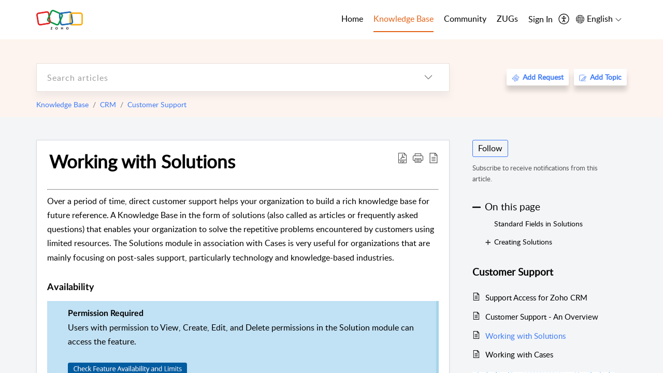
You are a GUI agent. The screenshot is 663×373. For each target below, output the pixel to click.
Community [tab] (465, 18)
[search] (222, 77)
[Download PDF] (402, 157)
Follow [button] (490, 148)
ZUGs (507, 18)
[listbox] (428, 77)
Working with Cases (519, 354)
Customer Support (156, 104)
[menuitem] (540, 19)
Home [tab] (352, 18)
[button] (418, 157)
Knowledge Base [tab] (403, 18)
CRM (108, 104)
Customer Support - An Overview (541, 316)
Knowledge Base (62, 104)
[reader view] (433, 157)
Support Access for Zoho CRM (536, 297)
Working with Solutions (142, 161)
